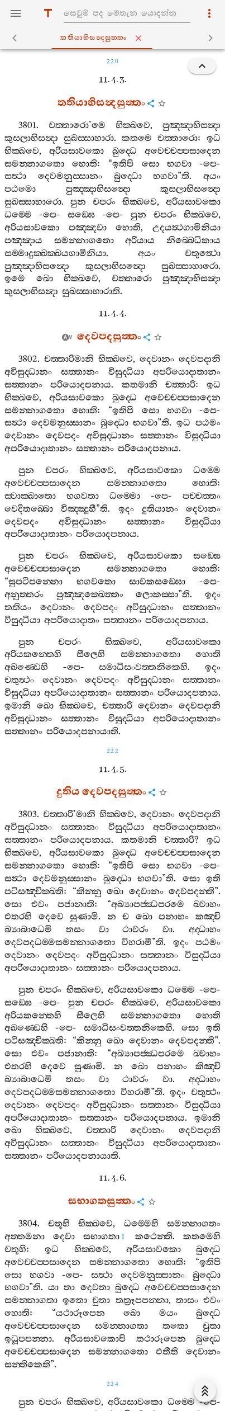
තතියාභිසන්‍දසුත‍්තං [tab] (115, 38)
